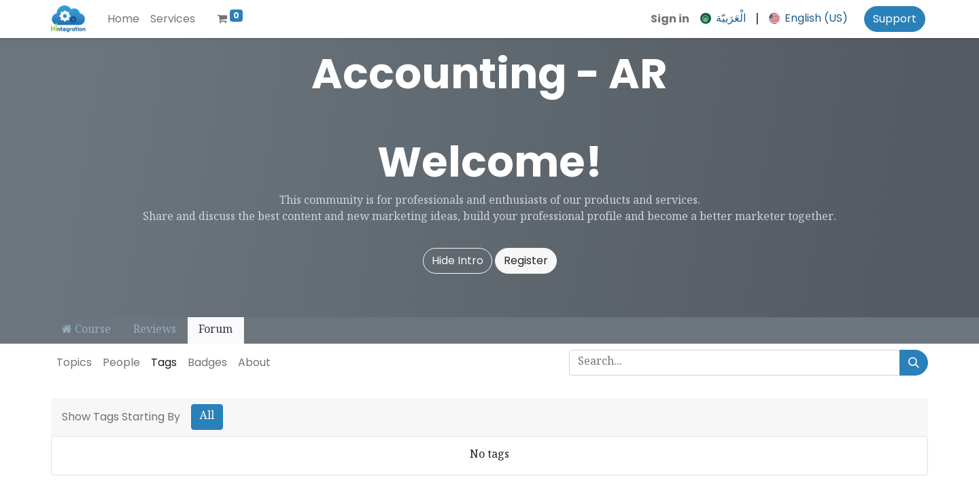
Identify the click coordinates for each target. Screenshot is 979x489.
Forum (216, 330)
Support (894, 18)
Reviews (154, 330)
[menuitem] (123, 19)
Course (86, 330)
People (121, 362)
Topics (74, 362)
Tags (164, 362)
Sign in (670, 18)
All (207, 417)
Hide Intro (457, 260)
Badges (207, 362)
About (254, 362)
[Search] (913, 363)
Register (526, 260)
